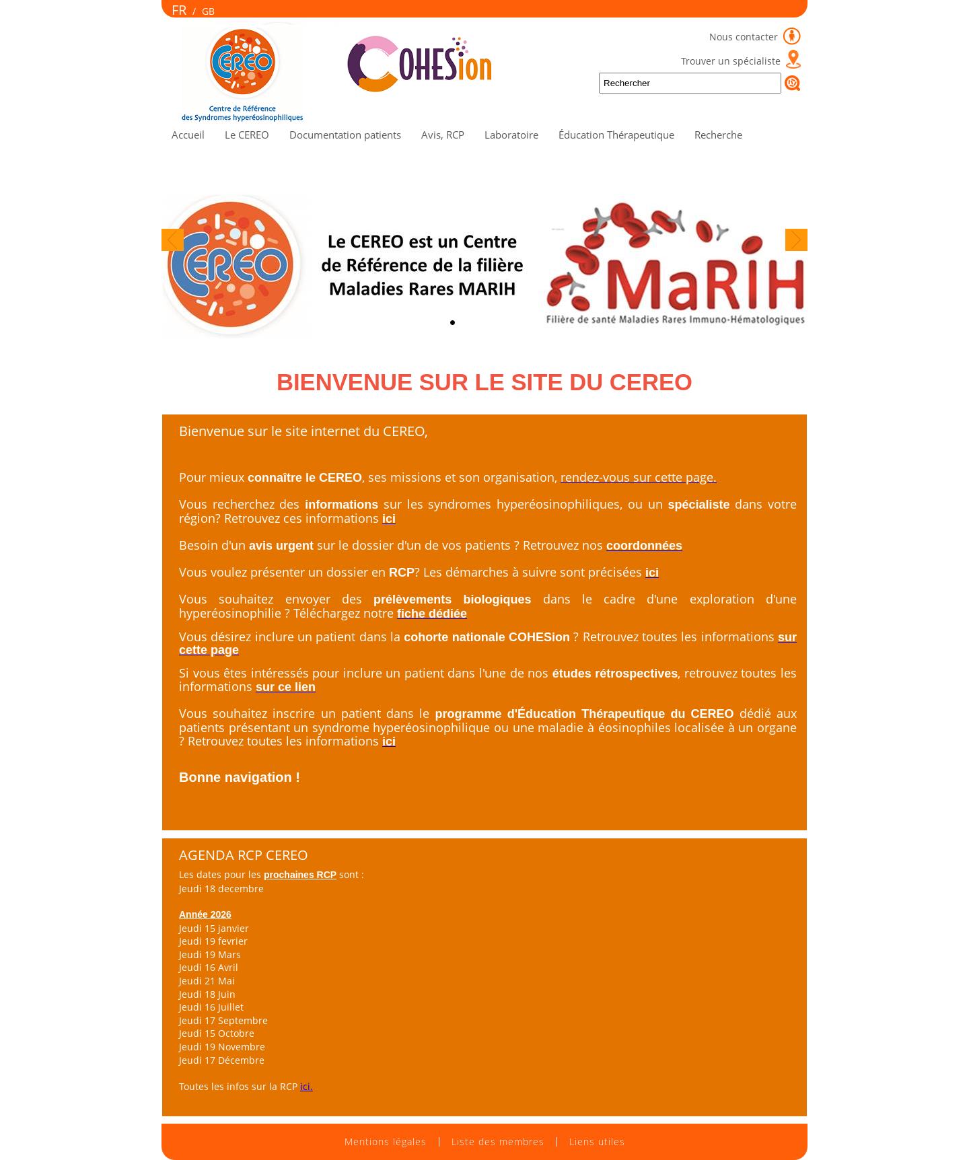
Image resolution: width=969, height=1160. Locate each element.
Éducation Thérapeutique (616, 134)
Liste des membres (498, 1142)
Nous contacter (745, 36)
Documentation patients (345, 134)
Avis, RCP (442, 134)
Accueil (188, 134)
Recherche (718, 134)
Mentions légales (386, 1142)
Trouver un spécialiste (731, 61)
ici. (306, 1086)
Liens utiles (597, 1142)
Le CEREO (247, 134)
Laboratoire (511, 134)
